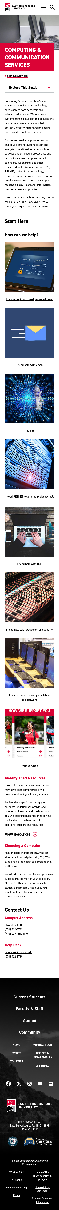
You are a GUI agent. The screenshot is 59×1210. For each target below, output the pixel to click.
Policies (29, 431)
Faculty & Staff (29, 1008)
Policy (16, 1195)
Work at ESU (16, 1172)
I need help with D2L (29, 564)
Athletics (16, 1061)
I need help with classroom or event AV (29, 629)
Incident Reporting (16, 1187)
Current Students (30, 997)
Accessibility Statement (42, 1189)
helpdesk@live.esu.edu (18, 952)
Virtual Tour (42, 1045)
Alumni (29, 1020)
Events (16, 1053)
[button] (44, 7)
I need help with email (29, 365)
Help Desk (15, 202)
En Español (16, 1180)
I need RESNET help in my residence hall (29, 496)
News (16, 1045)
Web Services (29, 765)
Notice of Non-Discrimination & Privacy (42, 1176)
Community (29, 1032)
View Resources (20, 834)
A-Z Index (42, 1066)
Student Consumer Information (42, 1200)
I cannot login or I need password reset (29, 299)
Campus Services (17, 75)
